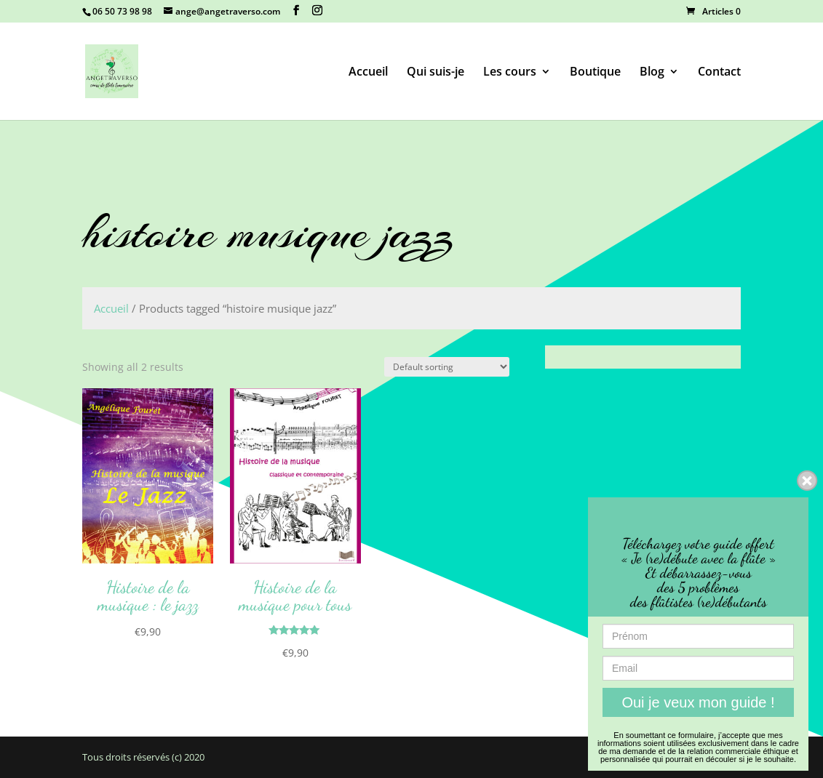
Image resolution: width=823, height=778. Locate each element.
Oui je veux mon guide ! (697, 702)
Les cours (509, 72)
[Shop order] (446, 367)
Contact (719, 72)
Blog (652, 72)
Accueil (368, 72)
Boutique (595, 72)
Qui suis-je (435, 72)
